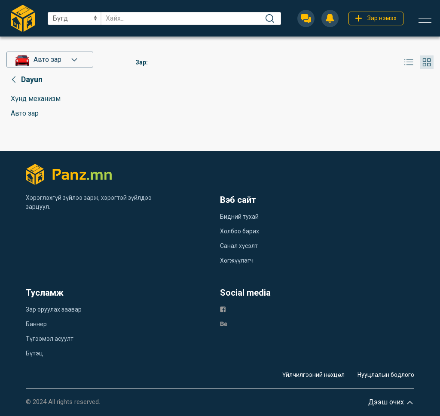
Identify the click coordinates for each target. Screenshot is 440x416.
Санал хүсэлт (239, 245)
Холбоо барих (239, 231)
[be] (223, 323)
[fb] (223, 308)
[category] (26, 79)
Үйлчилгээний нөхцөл (313, 374)
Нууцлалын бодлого (386, 374)
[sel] (74, 18)
